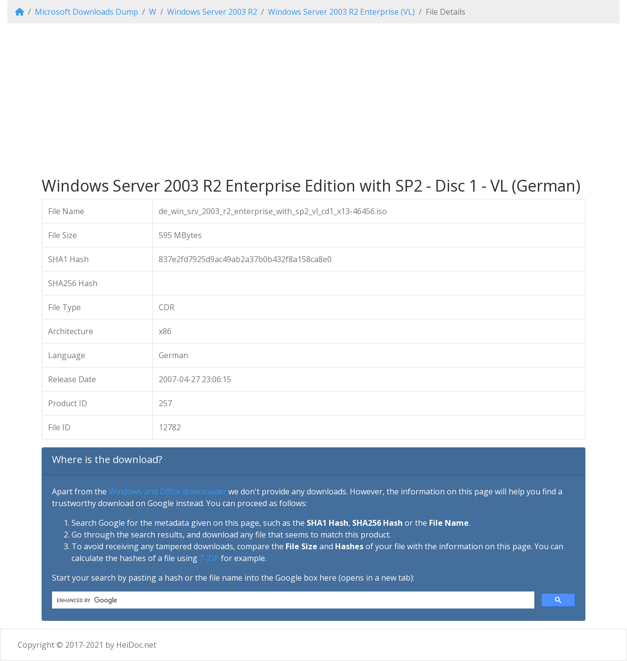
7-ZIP (209, 558)
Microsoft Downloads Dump (86, 11)
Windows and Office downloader (167, 491)
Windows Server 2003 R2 (212, 11)
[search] (292, 600)
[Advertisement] (313, 100)
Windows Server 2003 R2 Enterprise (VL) (341, 11)
